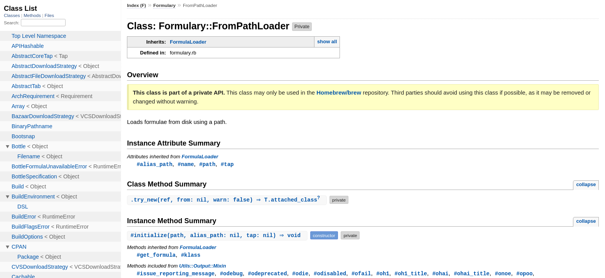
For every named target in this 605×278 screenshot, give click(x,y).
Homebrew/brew (338, 92)
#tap (227, 164)
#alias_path (154, 164)
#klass (191, 255)
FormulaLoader (188, 42)
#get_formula (156, 255)
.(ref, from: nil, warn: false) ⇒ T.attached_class (227, 200)
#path (207, 164)
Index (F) (136, 5)
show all (327, 41)
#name (185, 164)
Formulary (164, 5)
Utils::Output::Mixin (202, 267)
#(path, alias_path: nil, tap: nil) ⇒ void (218, 236)
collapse (586, 185)
